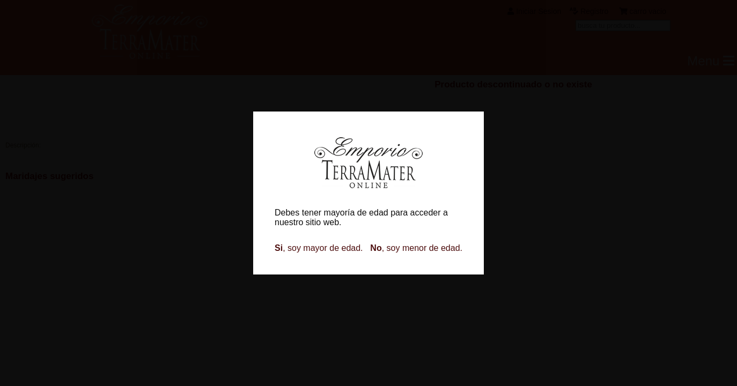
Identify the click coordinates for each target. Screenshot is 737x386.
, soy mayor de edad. (319, 248)
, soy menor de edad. (416, 248)
